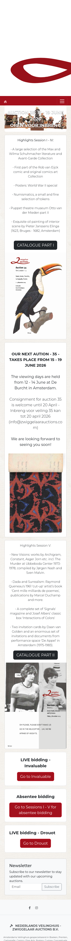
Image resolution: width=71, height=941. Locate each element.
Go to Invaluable (35, 776)
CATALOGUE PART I (35, 245)
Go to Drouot (35, 843)
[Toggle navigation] (62, 101)
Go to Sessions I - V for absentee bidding (35, 810)
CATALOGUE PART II (35, 655)
